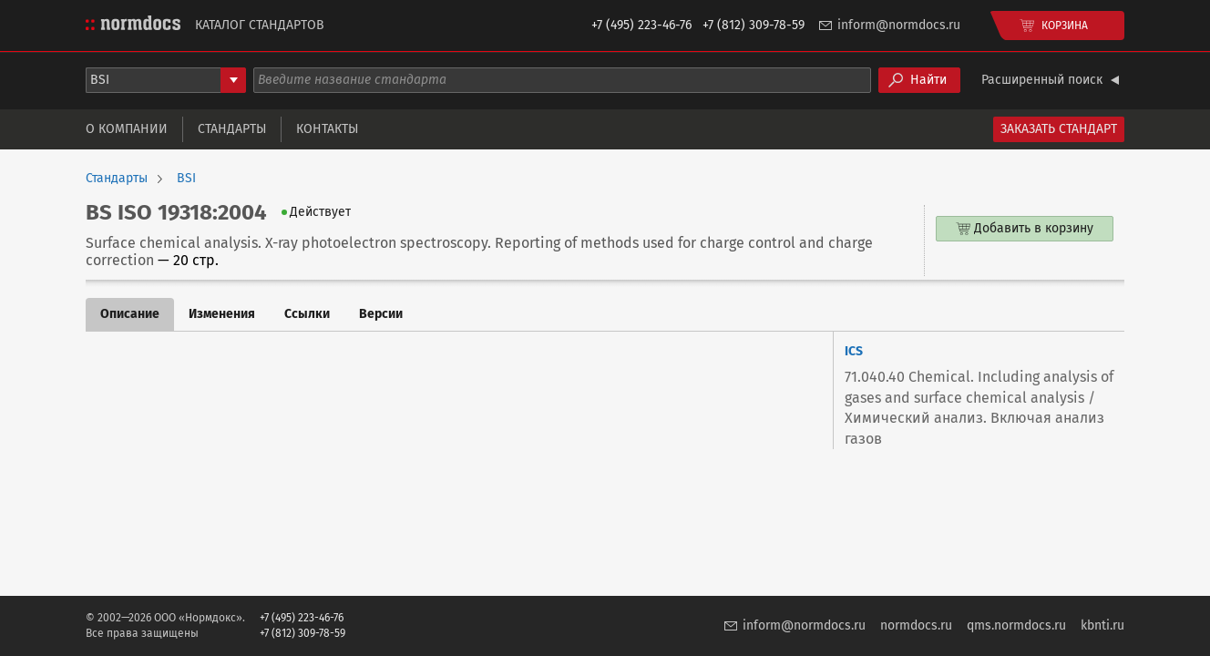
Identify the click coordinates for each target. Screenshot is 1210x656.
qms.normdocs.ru (1016, 625)
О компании (127, 129)
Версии (381, 314)
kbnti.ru (1102, 625)
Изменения (222, 314)
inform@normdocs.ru (898, 25)
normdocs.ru (916, 625)
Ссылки (307, 314)
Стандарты (232, 129)
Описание (129, 314)
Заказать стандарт (1058, 129)
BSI (186, 178)
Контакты (327, 129)
